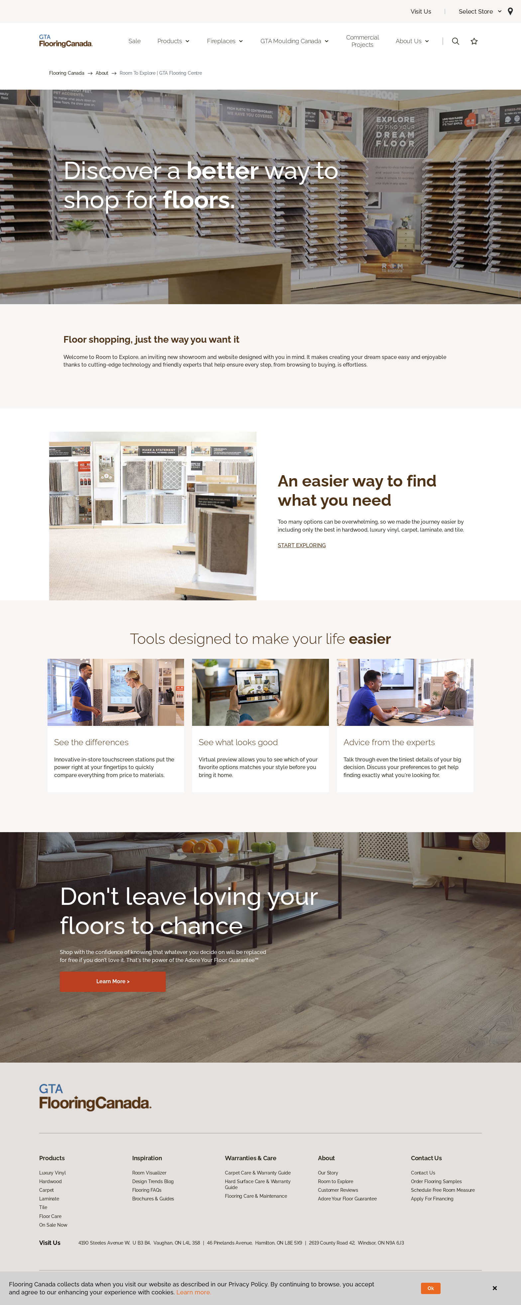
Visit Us (421, 11)
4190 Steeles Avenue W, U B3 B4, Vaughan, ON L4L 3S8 (139, 1243)
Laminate (49, 1198)
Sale (135, 41)
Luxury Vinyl (52, 1172)
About (102, 73)
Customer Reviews (338, 1190)
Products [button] (173, 41)
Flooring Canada (66, 73)
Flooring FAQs (146, 1190)
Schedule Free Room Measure (443, 1190)
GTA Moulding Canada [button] (294, 41)
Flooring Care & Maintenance (256, 1196)
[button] (480, 11)
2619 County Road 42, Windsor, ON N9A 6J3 (356, 1243)
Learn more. (193, 1292)
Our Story (328, 1172)
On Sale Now (53, 1225)
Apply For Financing (432, 1198)
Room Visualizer (149, 1172)
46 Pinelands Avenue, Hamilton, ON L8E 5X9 (254, 1243)
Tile (43, 1207)
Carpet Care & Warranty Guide (257, 1172)
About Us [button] (413, 41)
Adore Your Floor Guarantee (347, 1198)
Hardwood (50, 1181)
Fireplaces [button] (225, 41)
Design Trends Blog (153, 1181)
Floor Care (50, 1216)
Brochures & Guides (153, 1198)
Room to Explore (335, 1181)
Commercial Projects (362, 41)
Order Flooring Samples (436, 1181)
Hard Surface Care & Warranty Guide (257, 1184)
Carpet (46, 1190)
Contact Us (423, 1172)
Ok (431, 1288)
